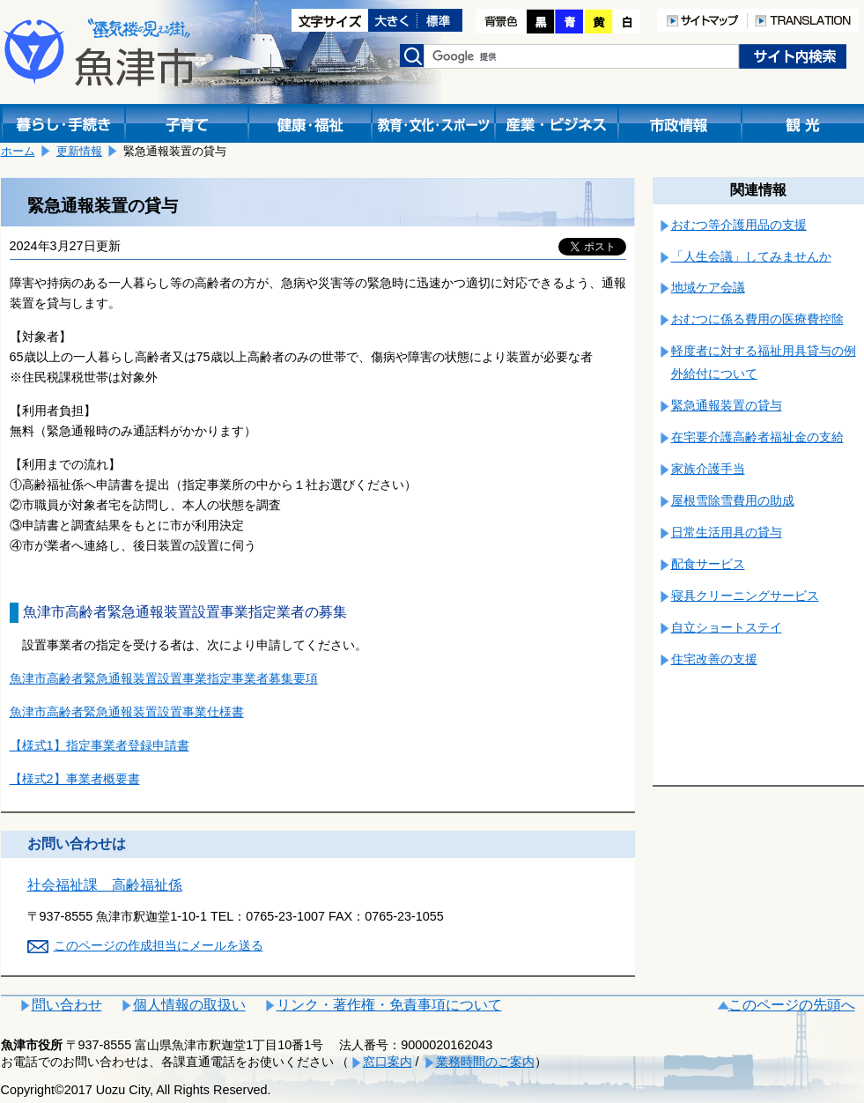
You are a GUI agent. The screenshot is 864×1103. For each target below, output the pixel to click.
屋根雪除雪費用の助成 (732, 500)
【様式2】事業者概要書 (75, 779)
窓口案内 (387, 1062)
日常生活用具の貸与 (726, 532)
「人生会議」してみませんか (751, 256)
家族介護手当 (708, 469)
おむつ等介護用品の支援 (739, 225)
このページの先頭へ (791, 1004)
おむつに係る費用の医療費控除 (757, 319)
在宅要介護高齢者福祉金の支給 (757, 437)
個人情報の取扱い (189, 1004)
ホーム (18, 151)
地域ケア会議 (708, 287)
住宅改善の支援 (714, 659)
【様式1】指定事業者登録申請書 (99, 745)
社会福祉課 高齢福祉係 (104, 884)
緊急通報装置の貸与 (726, 405)
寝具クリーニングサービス (745, 596)
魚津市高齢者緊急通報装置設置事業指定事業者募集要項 (164, 678)
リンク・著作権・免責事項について (389, 1004)
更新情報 (79, 151)
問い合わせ (67, 1004)
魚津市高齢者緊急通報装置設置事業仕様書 (127, 712)
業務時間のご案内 (485, 1062)
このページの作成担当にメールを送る (158, 945)
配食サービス (708, 564)
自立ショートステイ (726, 627)
